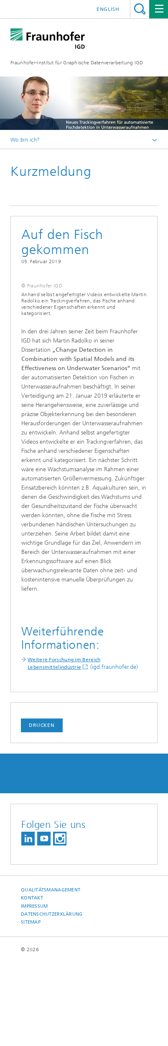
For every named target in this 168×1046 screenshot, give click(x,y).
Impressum (34, 989)
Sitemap (31, 1005)
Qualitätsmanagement (50, 973)
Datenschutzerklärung (52, 997)
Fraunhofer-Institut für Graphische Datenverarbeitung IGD (76, 63)
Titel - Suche (139, 9)
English (108, 9)
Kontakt (32, 981)
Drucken (42, 809)
